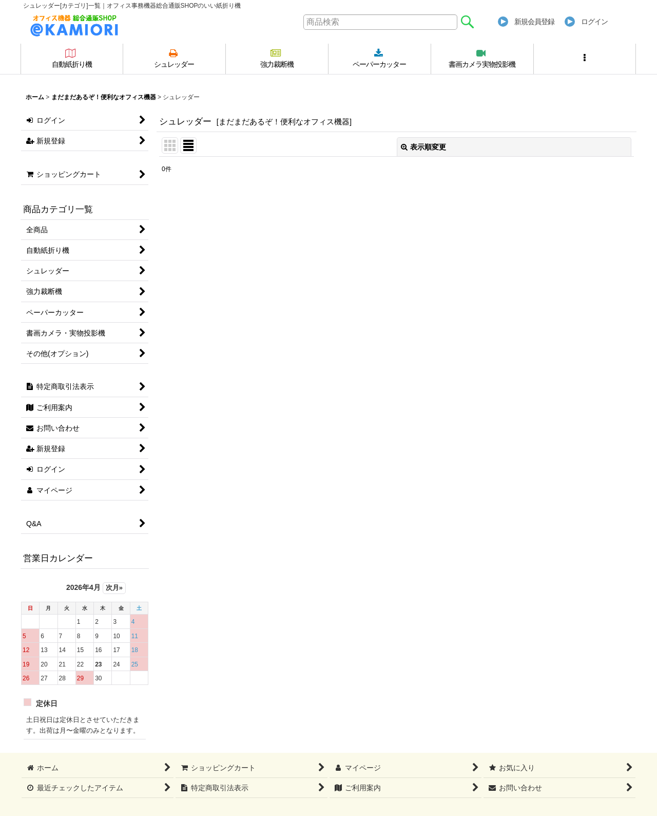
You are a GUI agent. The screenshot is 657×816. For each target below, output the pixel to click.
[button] (585, 59)
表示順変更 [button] (423, 147)
